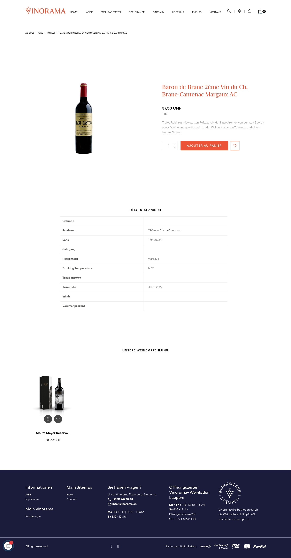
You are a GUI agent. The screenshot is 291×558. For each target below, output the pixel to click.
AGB (28, 495)
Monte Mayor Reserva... (53, 433)
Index (70, 495)
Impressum (32, 499)
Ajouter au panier (204, 146)
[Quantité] (169, 145)
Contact (72, 499)
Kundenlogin (33, 516)
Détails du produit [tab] (145, 210)
